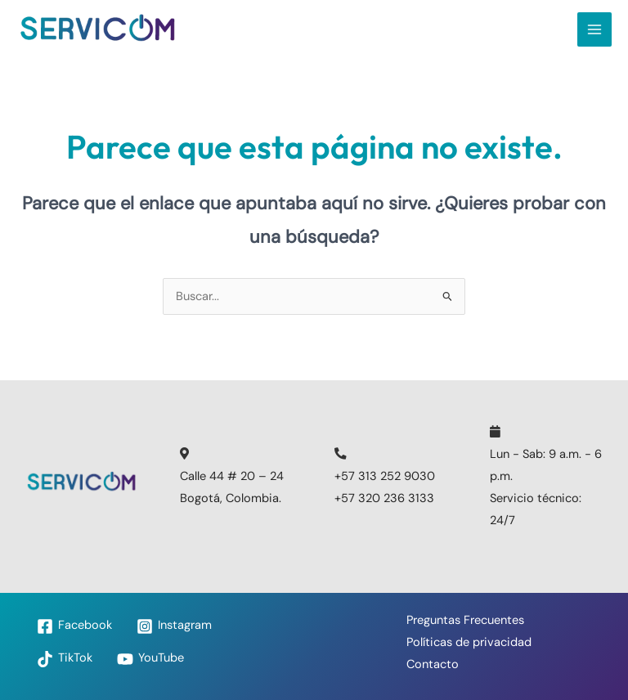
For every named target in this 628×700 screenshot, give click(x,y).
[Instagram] (174, 626)
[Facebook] (74, 626)
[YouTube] (150, 659)
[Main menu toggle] (594, 29)
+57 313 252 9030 (384, 476)
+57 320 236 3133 (384, 498)
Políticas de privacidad (469, 642)
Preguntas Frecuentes (465, 620)
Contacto (432, 664)
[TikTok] (65, 659)
